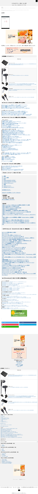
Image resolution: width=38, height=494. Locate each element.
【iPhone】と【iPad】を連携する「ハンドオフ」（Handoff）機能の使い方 (12, 142)
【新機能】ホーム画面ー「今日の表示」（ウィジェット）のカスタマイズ (11, 121)
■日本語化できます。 (6, 189)
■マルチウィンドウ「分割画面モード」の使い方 (12, 251)
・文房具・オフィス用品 (19, 364)
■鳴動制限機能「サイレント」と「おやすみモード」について (15, 259)
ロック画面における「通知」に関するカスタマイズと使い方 (10, 138)
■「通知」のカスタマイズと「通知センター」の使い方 (14, 252)
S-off (2, 449)
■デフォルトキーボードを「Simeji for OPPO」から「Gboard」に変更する (18, 237)
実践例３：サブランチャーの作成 (6, 158)
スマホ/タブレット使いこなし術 (19, 3)
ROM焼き (3, 445)
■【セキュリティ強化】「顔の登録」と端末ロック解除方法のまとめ (16, 240)
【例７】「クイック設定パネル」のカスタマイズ (12, 213)
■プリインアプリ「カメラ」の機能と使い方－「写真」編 (14, 272)
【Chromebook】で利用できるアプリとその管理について (9, 299)
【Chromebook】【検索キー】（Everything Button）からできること (10, 290)
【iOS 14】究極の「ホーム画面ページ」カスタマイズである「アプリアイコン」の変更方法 (13, 113)
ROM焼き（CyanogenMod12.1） (7, 462)
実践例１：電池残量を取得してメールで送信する (8, 156)
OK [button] (19, 490)
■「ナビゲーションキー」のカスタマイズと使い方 (13, 236)
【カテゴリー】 (2, 440)
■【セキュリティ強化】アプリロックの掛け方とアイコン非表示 (16, 265)
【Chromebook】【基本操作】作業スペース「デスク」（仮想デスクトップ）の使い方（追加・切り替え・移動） (16, 297)
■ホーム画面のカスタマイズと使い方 (10, 244)
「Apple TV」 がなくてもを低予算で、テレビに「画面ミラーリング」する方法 (12, 133)
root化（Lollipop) (4, 460)
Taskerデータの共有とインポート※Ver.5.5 (11, 192)
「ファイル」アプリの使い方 (6, 135)
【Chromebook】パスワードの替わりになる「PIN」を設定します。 (10, 284)
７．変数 (4, 184)
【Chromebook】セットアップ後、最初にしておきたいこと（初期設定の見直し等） (13, 283)
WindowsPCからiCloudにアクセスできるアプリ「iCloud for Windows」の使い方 (13, 169)
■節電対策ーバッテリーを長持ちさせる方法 (11, 268)
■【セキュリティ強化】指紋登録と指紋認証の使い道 (13, 239)
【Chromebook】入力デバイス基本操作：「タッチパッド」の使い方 (11, 288)
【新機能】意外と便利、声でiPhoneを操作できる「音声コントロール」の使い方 (12, 132)
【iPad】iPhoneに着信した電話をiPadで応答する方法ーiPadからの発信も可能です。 (13, 127)
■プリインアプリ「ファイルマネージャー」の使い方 (13, 266)
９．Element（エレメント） (8, 187)
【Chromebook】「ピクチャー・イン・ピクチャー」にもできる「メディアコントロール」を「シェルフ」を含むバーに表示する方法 (19, 294)
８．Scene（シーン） (6, 185)
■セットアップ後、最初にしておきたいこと (11, 235)
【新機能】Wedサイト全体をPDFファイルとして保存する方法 (10, 136)
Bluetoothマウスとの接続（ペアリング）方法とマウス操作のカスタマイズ (12, 137)
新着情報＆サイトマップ (22, 479)
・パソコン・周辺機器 (19, 365)
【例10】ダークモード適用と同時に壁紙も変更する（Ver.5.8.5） (16, 220)
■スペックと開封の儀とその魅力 (9, 232)
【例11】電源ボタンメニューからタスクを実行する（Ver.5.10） (16, 221)
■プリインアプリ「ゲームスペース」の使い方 (12, 270)
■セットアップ (5, 233)
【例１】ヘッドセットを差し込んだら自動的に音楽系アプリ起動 (16, 204)
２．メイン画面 (5, 177)
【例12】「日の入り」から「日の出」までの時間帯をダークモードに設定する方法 (11, 437)
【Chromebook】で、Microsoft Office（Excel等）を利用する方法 (10, 300)
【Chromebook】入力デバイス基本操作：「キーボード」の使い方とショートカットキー (13, 287)
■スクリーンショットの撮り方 (8, 246)
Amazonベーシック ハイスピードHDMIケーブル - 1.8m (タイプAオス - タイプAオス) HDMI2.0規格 (21, 97)
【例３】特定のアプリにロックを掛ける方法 (11, 207)
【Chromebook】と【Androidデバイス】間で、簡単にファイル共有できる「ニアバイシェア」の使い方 (15, 306)
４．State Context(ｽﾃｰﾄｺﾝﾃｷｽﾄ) (8, 180)
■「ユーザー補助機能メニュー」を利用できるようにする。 (14, 243)
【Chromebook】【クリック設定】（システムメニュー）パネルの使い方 (11, 293)
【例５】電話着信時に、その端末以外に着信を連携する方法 (14, 210)
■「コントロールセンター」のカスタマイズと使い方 (13, 248)
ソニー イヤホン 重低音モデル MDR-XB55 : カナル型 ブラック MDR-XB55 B (18, 75)
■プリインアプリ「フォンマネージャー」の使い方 (13, 269)
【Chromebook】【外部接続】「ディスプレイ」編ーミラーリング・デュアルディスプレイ (13, 308)
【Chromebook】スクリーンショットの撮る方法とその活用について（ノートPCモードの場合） (14, 305)
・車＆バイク (19, 366)
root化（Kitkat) (4, 459)
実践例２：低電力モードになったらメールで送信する (9, 157)
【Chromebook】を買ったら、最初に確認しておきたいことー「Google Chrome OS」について (14, 281)
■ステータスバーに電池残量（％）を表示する (12, 241)
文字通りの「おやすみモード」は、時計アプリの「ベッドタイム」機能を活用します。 (13, 131)
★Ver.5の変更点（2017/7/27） (8, 199)
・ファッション (19, 362)
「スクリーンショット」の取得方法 (6, 126)
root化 (3, 448)
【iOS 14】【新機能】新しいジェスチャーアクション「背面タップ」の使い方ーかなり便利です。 (14, 106)
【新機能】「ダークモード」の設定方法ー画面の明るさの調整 (10, 123)
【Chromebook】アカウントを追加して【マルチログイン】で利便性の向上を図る (12, 303)
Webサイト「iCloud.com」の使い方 (7, 167)
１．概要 (4, 176)
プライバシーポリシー (15, 479)
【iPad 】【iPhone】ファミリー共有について (8, 141)
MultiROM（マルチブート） (6, 461)
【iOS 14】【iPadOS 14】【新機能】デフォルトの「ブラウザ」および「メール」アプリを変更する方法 (16, 108)
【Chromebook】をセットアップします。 (7, 282)
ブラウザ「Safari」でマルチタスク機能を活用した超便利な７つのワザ (11, 154)
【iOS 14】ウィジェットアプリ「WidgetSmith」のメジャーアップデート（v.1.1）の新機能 (14, 112)
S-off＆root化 (4, 453)
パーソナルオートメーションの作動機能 (7, 161)
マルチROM (4, 455)
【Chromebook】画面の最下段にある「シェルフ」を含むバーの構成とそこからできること (13, 292)
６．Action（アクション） (7, 183)
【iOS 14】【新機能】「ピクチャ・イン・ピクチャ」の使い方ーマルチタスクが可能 (13, 107)
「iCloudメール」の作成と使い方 (6, 168)
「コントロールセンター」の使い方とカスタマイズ (8, 122)
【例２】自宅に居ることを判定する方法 (10, 206)
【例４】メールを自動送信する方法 (9, 209)
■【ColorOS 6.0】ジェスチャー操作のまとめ (11, 250)
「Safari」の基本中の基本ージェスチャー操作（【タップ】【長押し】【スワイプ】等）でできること (15, 140)
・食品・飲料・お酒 (19, 361)
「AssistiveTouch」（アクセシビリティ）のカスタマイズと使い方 (11, 125)
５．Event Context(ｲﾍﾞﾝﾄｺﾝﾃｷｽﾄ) (9, 181)
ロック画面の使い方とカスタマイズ (6, 147)
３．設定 (4, 178)
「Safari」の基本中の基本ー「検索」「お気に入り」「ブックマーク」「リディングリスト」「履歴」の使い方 (16, 139)
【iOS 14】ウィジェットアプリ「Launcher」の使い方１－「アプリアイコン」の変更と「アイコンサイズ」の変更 (17, 114)
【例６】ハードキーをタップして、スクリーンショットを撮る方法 (16, 211)
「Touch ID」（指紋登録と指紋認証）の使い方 (8, 124)
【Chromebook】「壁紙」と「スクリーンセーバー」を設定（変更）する (11, 302)
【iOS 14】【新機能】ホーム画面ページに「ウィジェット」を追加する (11, 105)
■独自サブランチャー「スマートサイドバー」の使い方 (14, 247)
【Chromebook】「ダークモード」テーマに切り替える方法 (9, 285)
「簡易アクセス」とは (4, 150)
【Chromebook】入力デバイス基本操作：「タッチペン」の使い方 (10, 289)
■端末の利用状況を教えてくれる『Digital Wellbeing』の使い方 (15, 261)
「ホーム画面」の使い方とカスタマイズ (7, 146)
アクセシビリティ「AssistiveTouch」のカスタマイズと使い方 (10, 149)
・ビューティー (19, 363)
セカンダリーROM (5, 456)
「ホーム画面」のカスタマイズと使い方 (7, 120)
